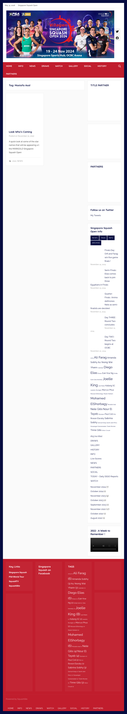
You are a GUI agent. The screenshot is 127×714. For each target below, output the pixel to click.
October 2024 (97, 491)
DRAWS (45, 66)
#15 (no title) (96, 436)
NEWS (32, 66)
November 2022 (98, 509)
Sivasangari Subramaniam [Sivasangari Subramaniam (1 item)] (98, 426)
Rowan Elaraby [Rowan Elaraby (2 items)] (97, 418)
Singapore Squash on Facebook (44, 570)
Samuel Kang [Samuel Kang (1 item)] (102, 422)
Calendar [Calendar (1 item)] (100, 367)
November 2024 (98, 487)
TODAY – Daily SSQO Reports (104, 476)
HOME (9, 66)
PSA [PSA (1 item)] (114, 414)
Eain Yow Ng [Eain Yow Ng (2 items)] (107, 373)
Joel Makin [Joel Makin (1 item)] (101, 386)
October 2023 (97, 500)
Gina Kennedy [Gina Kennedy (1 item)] (98, 379)
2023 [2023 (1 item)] (92, 358)
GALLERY (73, 66)
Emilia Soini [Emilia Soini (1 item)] (78, 603)
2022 (14, 161)
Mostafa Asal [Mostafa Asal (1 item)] (112, 404)
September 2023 (98, 505)
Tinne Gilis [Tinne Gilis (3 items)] (96, 430)
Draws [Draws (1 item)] (100, 373)
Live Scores (96, 458)
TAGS (103, 238)
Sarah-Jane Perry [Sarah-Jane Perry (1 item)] (112, 422)
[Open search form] (119, 66)
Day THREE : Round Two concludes (110, 321)
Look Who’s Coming (20, 131)
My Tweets (96, 215)
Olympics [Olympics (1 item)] (101, 414)
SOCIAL (87, 66)
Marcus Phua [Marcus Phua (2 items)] (108, 390)
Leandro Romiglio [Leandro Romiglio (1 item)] (96, 390)
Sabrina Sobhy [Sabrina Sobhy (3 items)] (77, 667)
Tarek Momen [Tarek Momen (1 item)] (111, 426)
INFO (20, 66)
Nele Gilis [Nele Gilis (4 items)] (96, 409)
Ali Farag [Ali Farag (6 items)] (100, 357)
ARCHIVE (96, 243)
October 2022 (97, 513)
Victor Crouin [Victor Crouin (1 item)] (106, 430)
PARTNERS (11, 74)
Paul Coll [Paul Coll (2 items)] (109, 414)
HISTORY (102, 66)
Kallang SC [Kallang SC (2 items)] (110, 385)
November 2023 (98, 496)
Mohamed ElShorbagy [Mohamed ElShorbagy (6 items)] (76, 640)
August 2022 (96, 518)
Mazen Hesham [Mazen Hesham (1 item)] (108, 393)
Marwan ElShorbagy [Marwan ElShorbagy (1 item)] (97, 393)
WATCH (59, 66)
